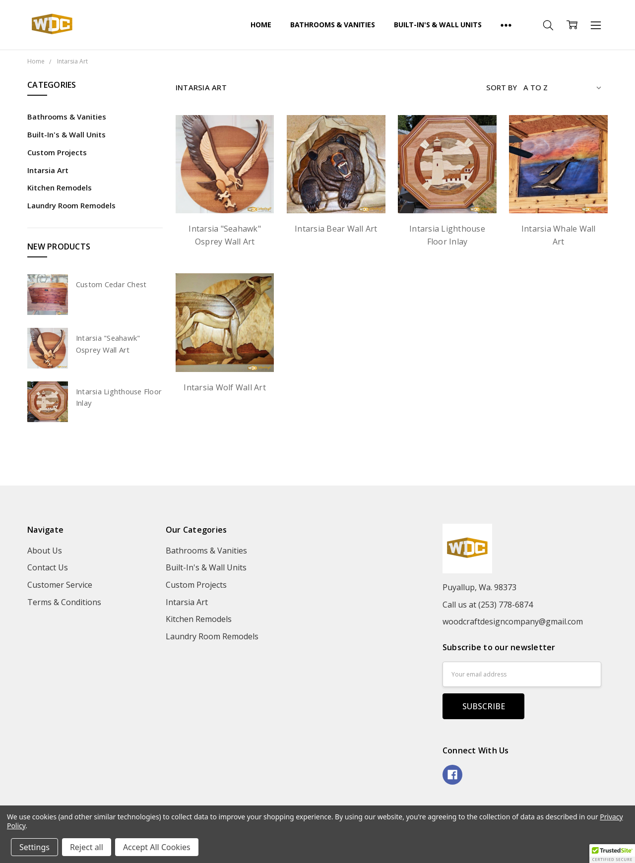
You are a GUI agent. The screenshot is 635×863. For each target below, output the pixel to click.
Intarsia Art (47, 170)
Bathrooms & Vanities (332, 24)
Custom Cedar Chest (111, 284)
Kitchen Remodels (59, 187)
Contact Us (47, 567)
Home (261, 24)
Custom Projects (57, 152)
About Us (44, 550)
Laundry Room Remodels (71, 205)
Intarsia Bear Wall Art (336, 228)
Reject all (86, 847)
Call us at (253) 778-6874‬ (488, 604)
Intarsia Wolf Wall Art (225, 387)
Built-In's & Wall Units (438, 24)
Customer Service (59, 584)
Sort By (501, 87)
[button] (612, 853)
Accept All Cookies (156, 847)
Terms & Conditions (64, 602)
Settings (34, 847)
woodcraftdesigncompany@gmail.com (513, 621)
